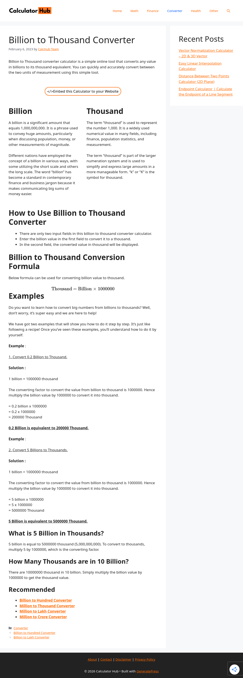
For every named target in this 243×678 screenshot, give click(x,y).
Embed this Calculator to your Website (83, 91)
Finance (153, 11)
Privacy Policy (145, 659)
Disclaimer (123, 659)
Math (134, 11)
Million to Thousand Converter (47, 605)
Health (196, 11)
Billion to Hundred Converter (34, 633)
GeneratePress (147, 671)
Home (117, 11)
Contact (106, 659)
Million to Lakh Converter (43, 611)
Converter (174, 11)
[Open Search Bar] (228, 10)
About (92, 659)
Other (213, 11)
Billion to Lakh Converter (31, 637)
